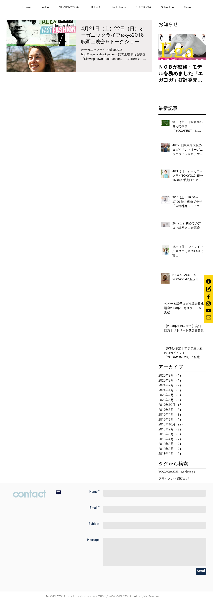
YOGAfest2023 (168, 472)
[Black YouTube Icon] (208, 311)
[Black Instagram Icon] (208, 304)
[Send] (201, 571)
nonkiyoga (188, 472)
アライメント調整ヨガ (173, 479)
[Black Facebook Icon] (208, 297)
